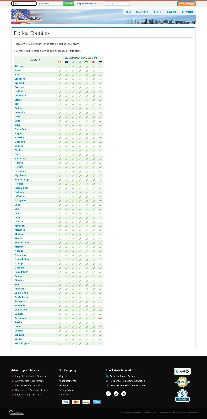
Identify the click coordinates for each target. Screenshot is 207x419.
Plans (157, 12)
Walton (19, 339)
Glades (19, 150)
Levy (17, 217)
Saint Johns (21, 292)
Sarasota (20, 301)
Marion (19, 234)
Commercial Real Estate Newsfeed (128, 385)
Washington (22, 343)
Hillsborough (22, 179)
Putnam (19, 288)
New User (187, 3)
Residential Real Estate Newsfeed (127, 380)
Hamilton (20, 158)
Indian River (21, 187)
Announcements (67, 380)
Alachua (19, 66)
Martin (18, 238)
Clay (17, 103)
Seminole (20, 305)
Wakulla (19, 334)
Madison (20, 225)
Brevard (19, 82)
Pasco (18, 276)
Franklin (19, 137)
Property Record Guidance (123, 376)
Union (18, 326)
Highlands (20, 175)
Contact (63, 385)
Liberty (19, 221)
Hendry (19, 166)
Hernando (20, 171)
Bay (17, 74)
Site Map (63, 394)
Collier (18, 108)
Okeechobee (22, 259)
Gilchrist (19, 145)
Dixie (17, 120)
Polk (17, 284)
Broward (19, 87)
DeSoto (19, 116)
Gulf (17, 154)
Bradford (20, 78)
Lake (17, 204)
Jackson (19, 192)
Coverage (172, 12)
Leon (17, 213)
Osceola (19, 267)
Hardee (19, 162)
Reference (187, 12)
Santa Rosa (21, 297)
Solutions (142, 12)
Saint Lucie (21, 309)
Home (128, 12)
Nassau (19, 250)
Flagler (19, 133)
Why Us (63, 376)
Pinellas (19, 280)
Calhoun (19, 91)
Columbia (20, 112)
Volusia (19, 330)
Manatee (20, 229)
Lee (17, 208)
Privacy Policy (66, 390)
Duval (18, 124)
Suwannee (21, 318)
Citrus (18, 99)
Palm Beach (21, 271)
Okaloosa (20, 255)
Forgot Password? (86, 3)
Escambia (20, 129)
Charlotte (20, 95)
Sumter (19, 313)
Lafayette (21, 200)
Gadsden (20, 141)
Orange (19, 263)
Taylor (18, 322)
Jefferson (20, 196)
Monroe (19, 246)
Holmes (19, 183)
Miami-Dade (22, 242)
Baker (18, 70)
